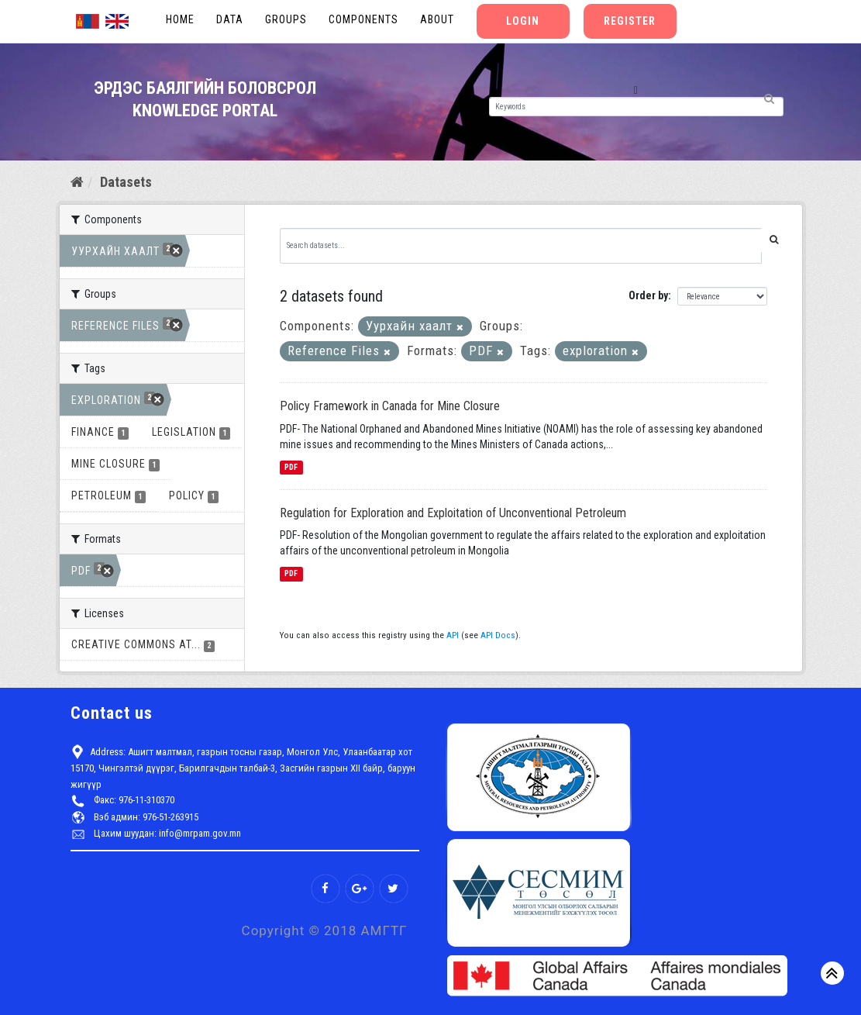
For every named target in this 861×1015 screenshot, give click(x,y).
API (452, 635)
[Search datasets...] (521, 246)
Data (229, 19)
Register (630, 21)
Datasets (126, 182)
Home (180, 19)
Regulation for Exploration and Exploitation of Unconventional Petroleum (453, 513)
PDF (291, 467)
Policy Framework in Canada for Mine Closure (390, 406)
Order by (648, 295)
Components (363, 19)
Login (522, 21)
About (437, 19)
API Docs (497, 635)
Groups (286, 19)
